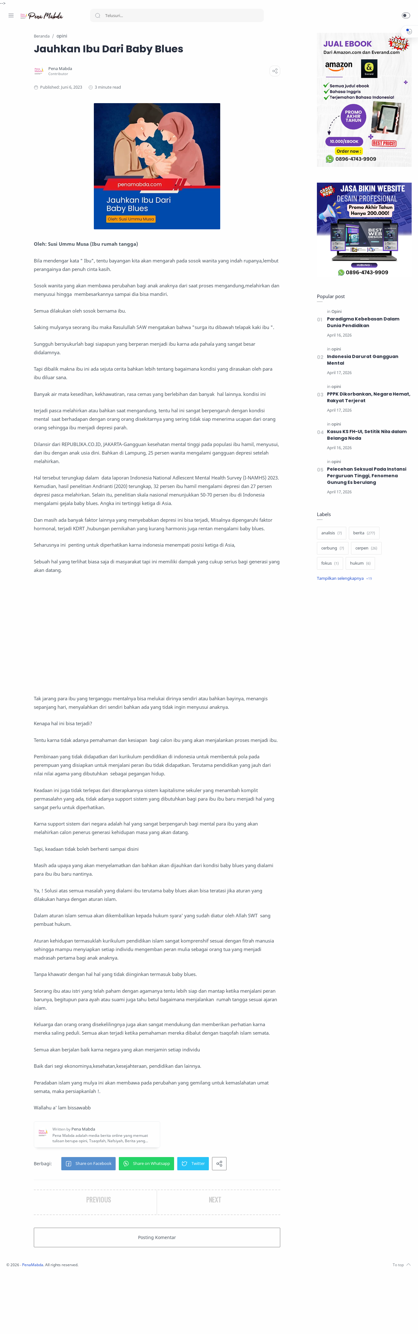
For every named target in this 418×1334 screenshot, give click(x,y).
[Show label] (342, 579)
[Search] (177, 15)
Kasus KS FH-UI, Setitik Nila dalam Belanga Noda (365, 435)
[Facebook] (11, 1321)
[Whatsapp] (49, 1321)
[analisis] (330, 533)
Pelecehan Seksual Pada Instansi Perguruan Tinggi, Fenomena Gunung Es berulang (365, 476)
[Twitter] (30, 1321)
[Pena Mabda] (116, 69)
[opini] (334, 349)
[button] (406, 15)
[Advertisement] (198, 669)
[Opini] (335, 311)
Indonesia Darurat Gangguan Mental (361, 360)
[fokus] (328, 563)
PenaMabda (117, 1324)
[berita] (362, 533)
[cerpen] (364, 548)
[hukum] (358, 563)
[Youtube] (39, 1321)
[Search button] (97, 15)
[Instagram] (20, 1321)
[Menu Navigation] (11, 15)
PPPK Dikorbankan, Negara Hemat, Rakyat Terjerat (367, 397)
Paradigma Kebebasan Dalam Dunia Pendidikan (361, 322)
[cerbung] (331, 548)
